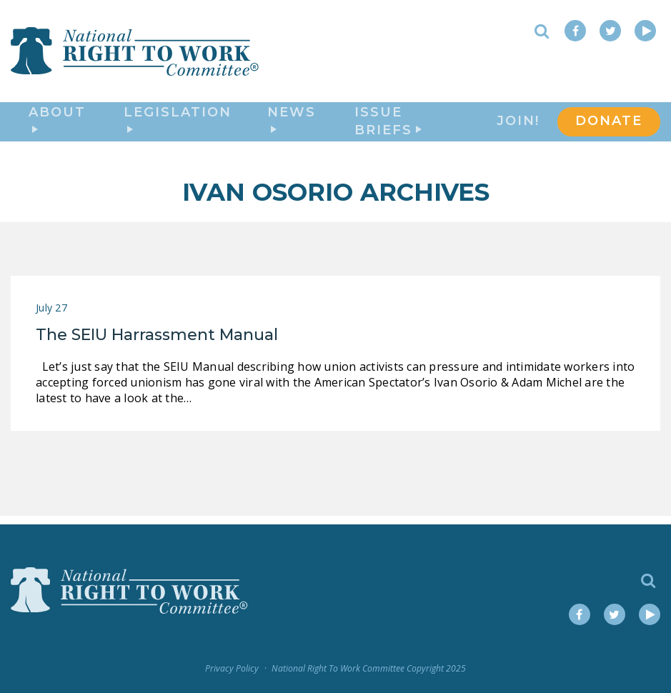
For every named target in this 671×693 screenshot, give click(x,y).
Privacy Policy (232, 669)
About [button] (57, 123)
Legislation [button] (178, 123)
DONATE (608, 126)
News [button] (291, 123)
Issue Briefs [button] (388, 126)
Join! (518, 126)
